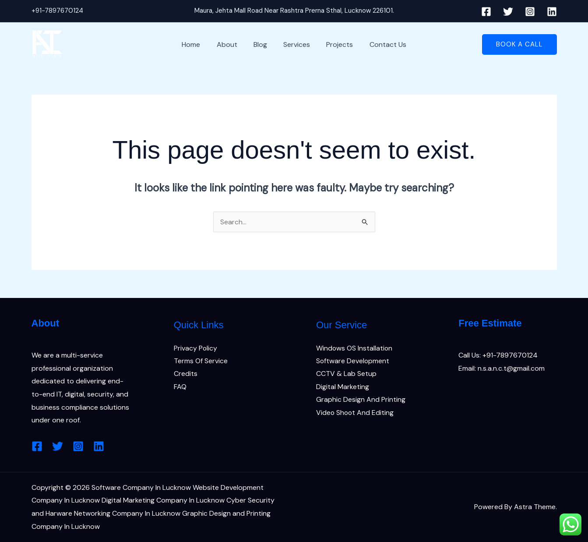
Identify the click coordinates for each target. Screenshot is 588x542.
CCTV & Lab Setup (346, 374)
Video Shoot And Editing (355, 413)
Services (295, 44)
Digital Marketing (342, 387)
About (230, 44)
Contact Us (382, 44)
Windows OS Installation (354, 348)
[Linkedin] (552, 12)
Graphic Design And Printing (360, 399)
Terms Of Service (201, 360)
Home (197, 44)
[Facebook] (486, 12)
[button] (519, 44)
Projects (336, 44)
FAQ (180, 387)
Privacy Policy (196, 348)
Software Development (353, 360)
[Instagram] (530, 12)
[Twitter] (508, 12)
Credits (185, 374)
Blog (261, 44)
